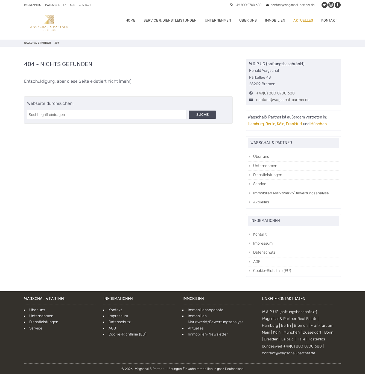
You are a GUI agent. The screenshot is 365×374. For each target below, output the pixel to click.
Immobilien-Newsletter (208, 334)
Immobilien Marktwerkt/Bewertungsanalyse (291, 193)
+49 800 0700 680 (245, 5)
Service (259, 184)
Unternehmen (218, 20)
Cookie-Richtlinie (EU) (272, 270)
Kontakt (85, 5)
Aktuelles (303, 20)
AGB (72, 5)
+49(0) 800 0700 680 (275, 93)
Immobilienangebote (205, 310)
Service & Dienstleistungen (170, 20)
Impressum (33, 5)
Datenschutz (55, 5)
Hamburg (256, 124)
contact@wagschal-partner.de (290, 5)
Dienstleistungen (267, 175)
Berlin (270, 124)
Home (130, 20)
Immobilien (275, 20)
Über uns (248, 20)
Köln (280, 124)
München (318, 124)
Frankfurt (294, 124)
